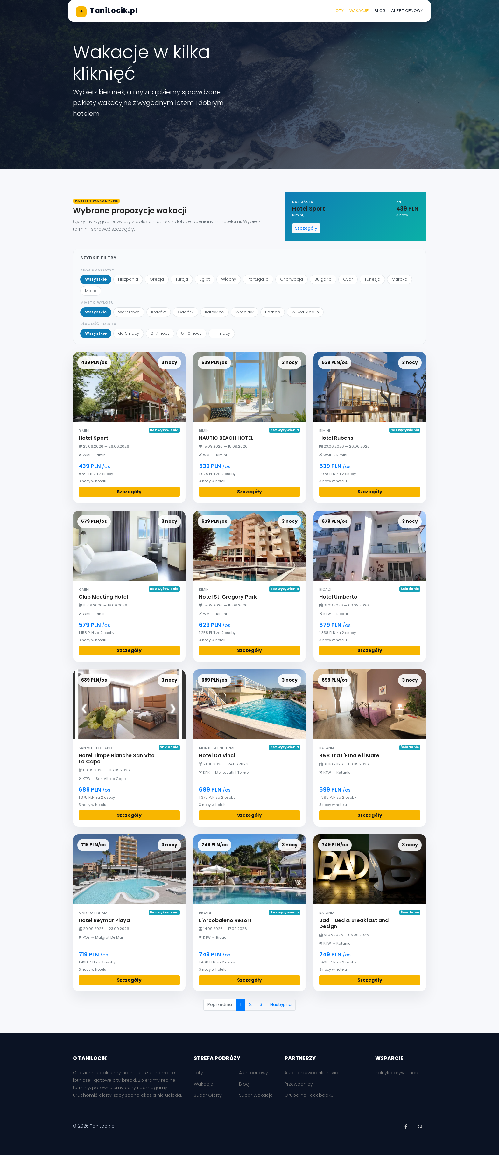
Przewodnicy (299, 1084)
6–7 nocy (160, 333)
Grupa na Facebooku (309, 1095)
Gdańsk (185, 312)
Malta (90, 291)
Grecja (157, 279)
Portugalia (258, 279)
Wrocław (244, 312)
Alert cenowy (407, 11)
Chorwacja (291, 279)
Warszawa (129, 312)
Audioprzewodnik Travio (311, 1072)
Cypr (348, 279)
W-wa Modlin (305, 312)
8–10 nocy (191, 333)
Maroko (399, 279)
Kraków (158, 312)
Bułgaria (323, 279)
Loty (338, 11)
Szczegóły (306, 228)
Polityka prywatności (398, 1072)
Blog (380, 11)
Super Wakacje (256, 1095)
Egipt (205, 279)
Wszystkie (96, 279)
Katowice (214, 312)
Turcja (181, 279)
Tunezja (372, 279)
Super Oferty (208, 1095)
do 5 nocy (128, 333)
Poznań (272, 312)
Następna (281, 1004)
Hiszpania (128, 279)
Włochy (228, 279)
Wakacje (359, 11)
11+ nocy (221, 333)
